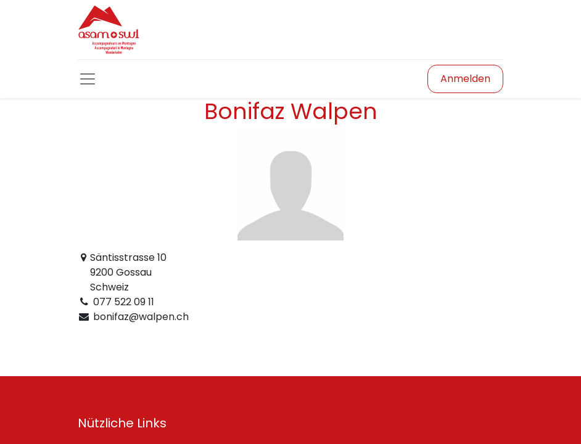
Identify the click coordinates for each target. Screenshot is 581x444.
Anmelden (465, 79)
